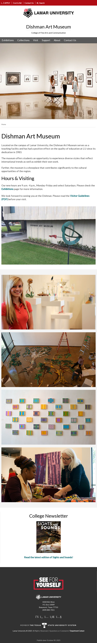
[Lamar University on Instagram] (46, 616)
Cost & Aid (17, 3)
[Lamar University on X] (37, 616)
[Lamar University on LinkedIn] (52, 616)
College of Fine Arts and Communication (48, 33)
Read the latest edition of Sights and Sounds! (48, 557)
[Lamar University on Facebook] (41, 616)
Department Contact (77, 631)
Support (46, 40)
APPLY (5, 3)
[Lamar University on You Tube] (59, 616)
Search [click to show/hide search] (41, 3)
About (57, 40)
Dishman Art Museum (48, 26)
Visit (35, 40)
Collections (23, 40)
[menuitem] (8, 40)
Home (3, 124)
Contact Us (29, 3)
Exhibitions (8, 40)
